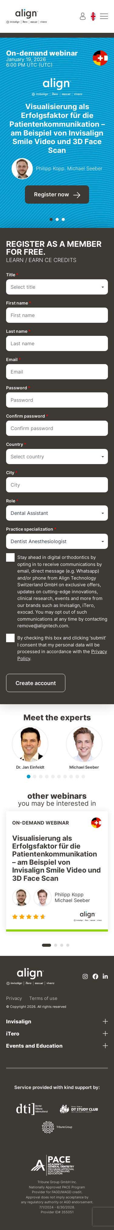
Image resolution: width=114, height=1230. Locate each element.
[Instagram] (85, 977)
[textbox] (57, 287)
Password (18, 387)
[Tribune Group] (57, 1127)
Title (12, 274)
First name (18, 302)
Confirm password (27, 416)
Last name (18, 331)
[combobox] (57, 287)
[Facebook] (95, 977)
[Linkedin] (105, 977)
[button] (51, 219)
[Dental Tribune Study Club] (79, 1109)
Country (16, 444)
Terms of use (43, 998)
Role (12, 500)
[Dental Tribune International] (32, 1109)
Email (13, 359)
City (12, 472)
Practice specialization (31, 529)
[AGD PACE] (52, 1165)
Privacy (14, 998)
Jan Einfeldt (30, 767)
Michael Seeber (84, 767)
